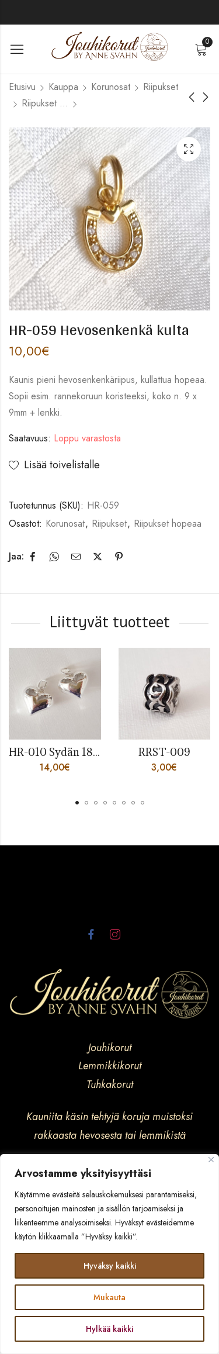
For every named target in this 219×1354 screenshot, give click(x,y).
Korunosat (110, 87)
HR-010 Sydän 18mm (60, 752)
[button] (77, 802)
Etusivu (22, 87)
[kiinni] (211, 1159)
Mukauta (109, 1297)
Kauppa (63, 87)
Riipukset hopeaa (45, 103)
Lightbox (188, 149)
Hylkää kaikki (109, 1329)
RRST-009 (164, 752)
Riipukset (160, 87)
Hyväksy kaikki (110, 1266)
